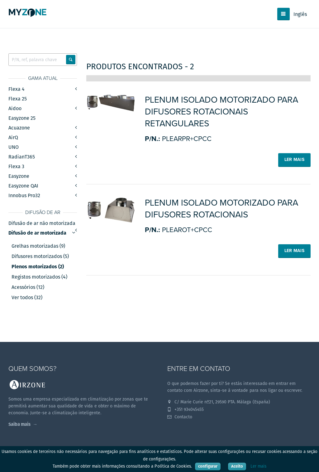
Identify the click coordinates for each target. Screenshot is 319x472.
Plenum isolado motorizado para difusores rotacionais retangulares (221, 112)
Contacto (179, 417)
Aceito (237, 466)
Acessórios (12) (28, 287)
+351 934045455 (185, 409)
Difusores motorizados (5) (40, 256)
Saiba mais (19, 424)
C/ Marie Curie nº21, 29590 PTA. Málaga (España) (218, 402)
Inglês (300, 14)
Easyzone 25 (22, 118)
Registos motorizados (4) (39, 277)
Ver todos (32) (27, 297)
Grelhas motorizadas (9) (38, 246)
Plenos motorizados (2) (38, 266)
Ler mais (258, 466)
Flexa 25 (17, 98)
